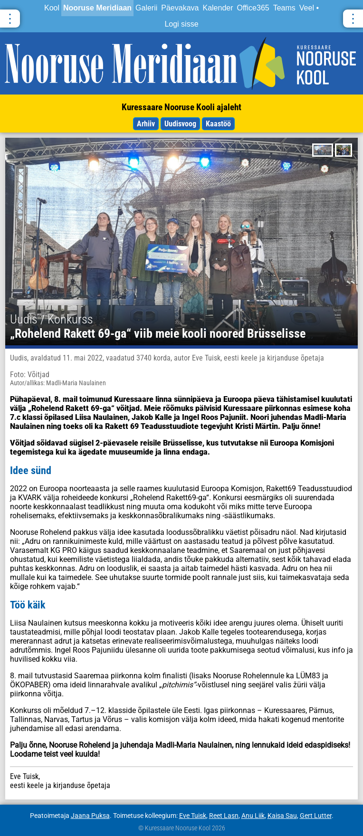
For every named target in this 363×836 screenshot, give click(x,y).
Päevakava (180, 8)
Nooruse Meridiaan (97, 8)
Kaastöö (218, 123)
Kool (51, 8)
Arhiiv (146, 123)
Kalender (217, 8)
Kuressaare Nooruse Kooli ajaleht (181, 107)
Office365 (253, 8)
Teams (284, 8)
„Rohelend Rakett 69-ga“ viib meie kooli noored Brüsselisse (158, 333)
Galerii (146, 8)
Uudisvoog (180, 123)
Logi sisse (181, 24)
